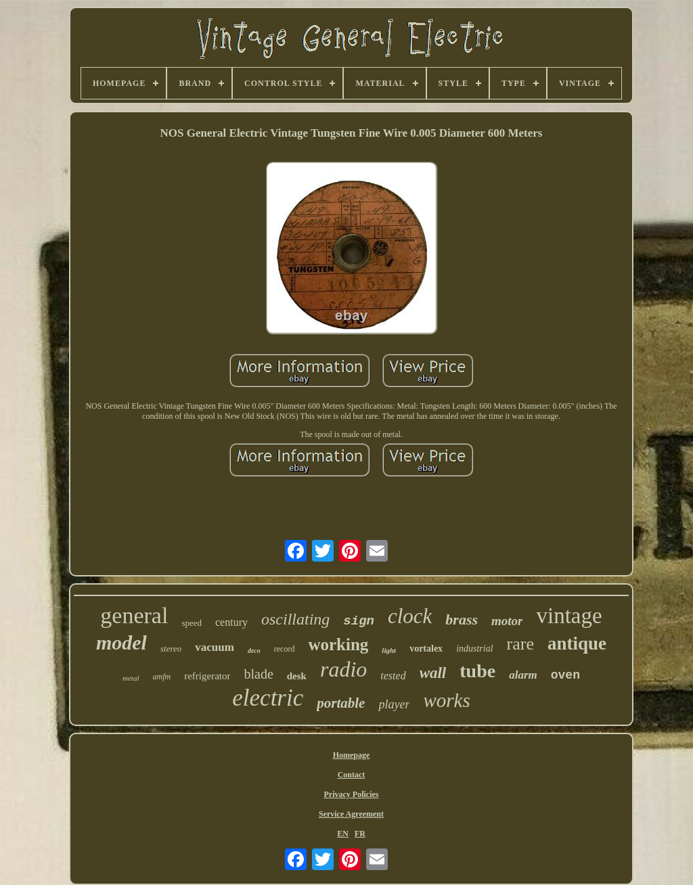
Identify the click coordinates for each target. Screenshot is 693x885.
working (338, 644)
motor (506, 621)
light (389, 650)
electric (267, 698)
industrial (474, 648)
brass (461, 619)
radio (343, 669)
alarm (523, 674)
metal (130, 678)
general (134, 615)
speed (191, 623)
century (231, 622)
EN (343, 833)
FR (360, 833)
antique (576, 643)
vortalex (426, 648)
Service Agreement (351, 814)
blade (258, 673)
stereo (170, 648)
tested (392, 675)
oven (565, 675)
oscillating (295, 619)
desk (297, 676)
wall (433, 672)
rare (520, 644)
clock (410, 616)
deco (254, 650)
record (284, 649)
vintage (569, 616)
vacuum (214, 647)
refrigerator (207, 676)
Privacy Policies (351, 794)
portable (341, 703)
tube (477, 670)
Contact (351, 774)
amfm (162, 676)
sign (358, 621)
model (121, 642)
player (393, 704)
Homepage (351, 755)
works (446, 700)
